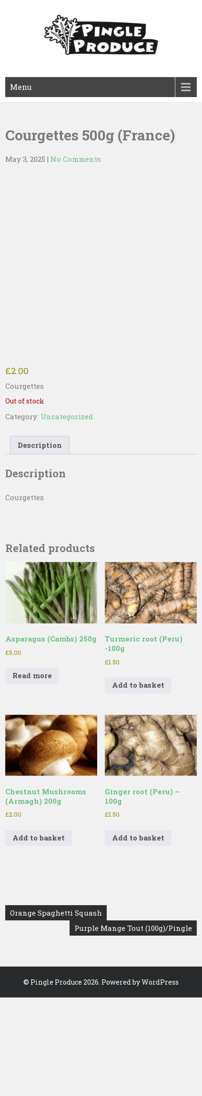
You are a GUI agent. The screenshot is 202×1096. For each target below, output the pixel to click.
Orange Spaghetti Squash (56, 913)
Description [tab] (40, 445)
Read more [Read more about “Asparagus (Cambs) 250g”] (32, 675)
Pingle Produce (56, 982)
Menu (21, 87)
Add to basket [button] (138, 685)
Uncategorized (66, 416)
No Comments (75, 159)
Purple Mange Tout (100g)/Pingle (133, 928)
